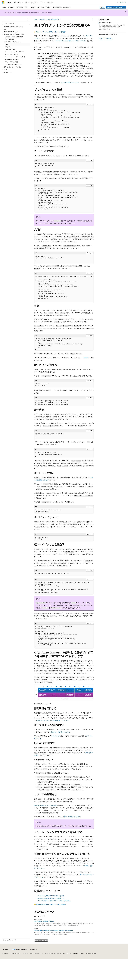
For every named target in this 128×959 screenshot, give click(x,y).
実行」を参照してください (72, 817)
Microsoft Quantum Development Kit (49, 19)
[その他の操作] (92, 19)
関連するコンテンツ (104, 29)
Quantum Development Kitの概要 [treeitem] (14, 36)
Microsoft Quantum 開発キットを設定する (50, 898)
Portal (102, 7)
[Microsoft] (3, 2)
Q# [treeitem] (7, 44)
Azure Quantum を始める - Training (44, 921)
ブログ (24, 953)
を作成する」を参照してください (59, 732)
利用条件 (75, 953)
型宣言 (86, 358)
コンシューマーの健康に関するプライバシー (57, 953)
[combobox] (16, 23)
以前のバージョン (16, 953)
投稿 (31, 953)
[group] (64, 288)
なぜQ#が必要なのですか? (69, 82)
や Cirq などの (55, 736)
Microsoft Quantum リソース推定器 (45, 805)
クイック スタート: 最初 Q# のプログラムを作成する (54, 901)
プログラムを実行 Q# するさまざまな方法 (50, 896)
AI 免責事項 (5, 953)
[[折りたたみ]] (27, 19)
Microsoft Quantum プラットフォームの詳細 (50, 32)
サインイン (123, 2)
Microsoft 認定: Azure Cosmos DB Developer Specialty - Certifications (53, 930)
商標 (81, 953)
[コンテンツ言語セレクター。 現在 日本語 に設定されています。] (5, 949)
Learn (35, 19)
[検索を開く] (117, 2)
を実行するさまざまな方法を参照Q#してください (52, 720)
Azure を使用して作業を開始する (116, 7)
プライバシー (38, 953)
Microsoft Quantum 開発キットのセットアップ (70, 41)
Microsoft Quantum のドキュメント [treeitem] (13, 26)
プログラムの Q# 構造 (105, 23)
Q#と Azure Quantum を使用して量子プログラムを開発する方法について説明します (112, 26)
